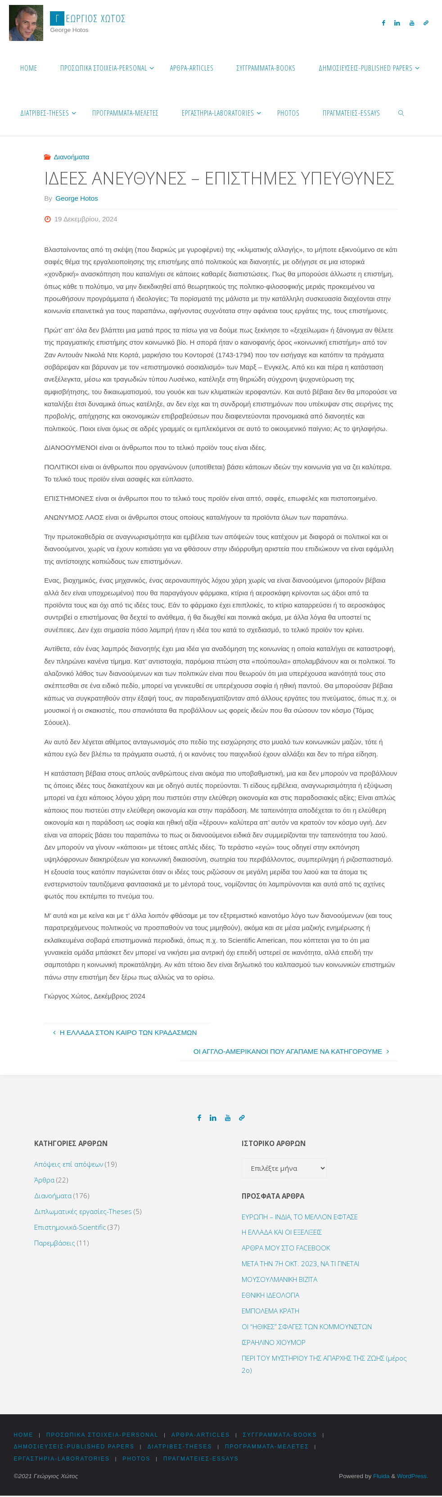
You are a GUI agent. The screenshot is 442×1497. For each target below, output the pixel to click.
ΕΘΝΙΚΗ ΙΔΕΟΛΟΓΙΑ (270, 1294)
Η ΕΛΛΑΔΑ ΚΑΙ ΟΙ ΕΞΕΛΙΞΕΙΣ (282, 1231)
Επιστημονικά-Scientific (70, 1227)
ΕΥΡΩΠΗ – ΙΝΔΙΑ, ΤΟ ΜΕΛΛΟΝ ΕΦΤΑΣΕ (300, 1216)
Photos (139, 1460)
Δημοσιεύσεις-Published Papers (75, 1447)
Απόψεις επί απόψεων (68, 1164)
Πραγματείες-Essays (204, 1460)
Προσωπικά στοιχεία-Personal (104, 1435)
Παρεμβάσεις (54, 1242)
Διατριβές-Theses (183, 1447)
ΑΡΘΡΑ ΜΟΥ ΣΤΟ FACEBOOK (286, 1247)
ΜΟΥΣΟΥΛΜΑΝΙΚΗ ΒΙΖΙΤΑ (279, 1279)
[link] (401, 112)
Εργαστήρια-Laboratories (62, 1460)
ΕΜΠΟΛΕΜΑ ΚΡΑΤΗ (270, 1310)
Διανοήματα (71, 157)
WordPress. (412, 1477)
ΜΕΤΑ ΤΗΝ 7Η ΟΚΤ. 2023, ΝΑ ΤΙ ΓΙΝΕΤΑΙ (300, 1263)
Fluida (379, 1477)
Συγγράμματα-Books (285, 1435)
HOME (23, 1435)
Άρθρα (44, 1179)
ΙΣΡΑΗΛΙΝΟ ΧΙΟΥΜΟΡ (274, 1342)
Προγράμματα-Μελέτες (271, 1447)
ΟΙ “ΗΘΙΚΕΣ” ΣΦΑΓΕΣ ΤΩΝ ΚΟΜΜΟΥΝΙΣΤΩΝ (307, 1326)
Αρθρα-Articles (204, 1435)
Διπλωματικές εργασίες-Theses (83, 1211)
